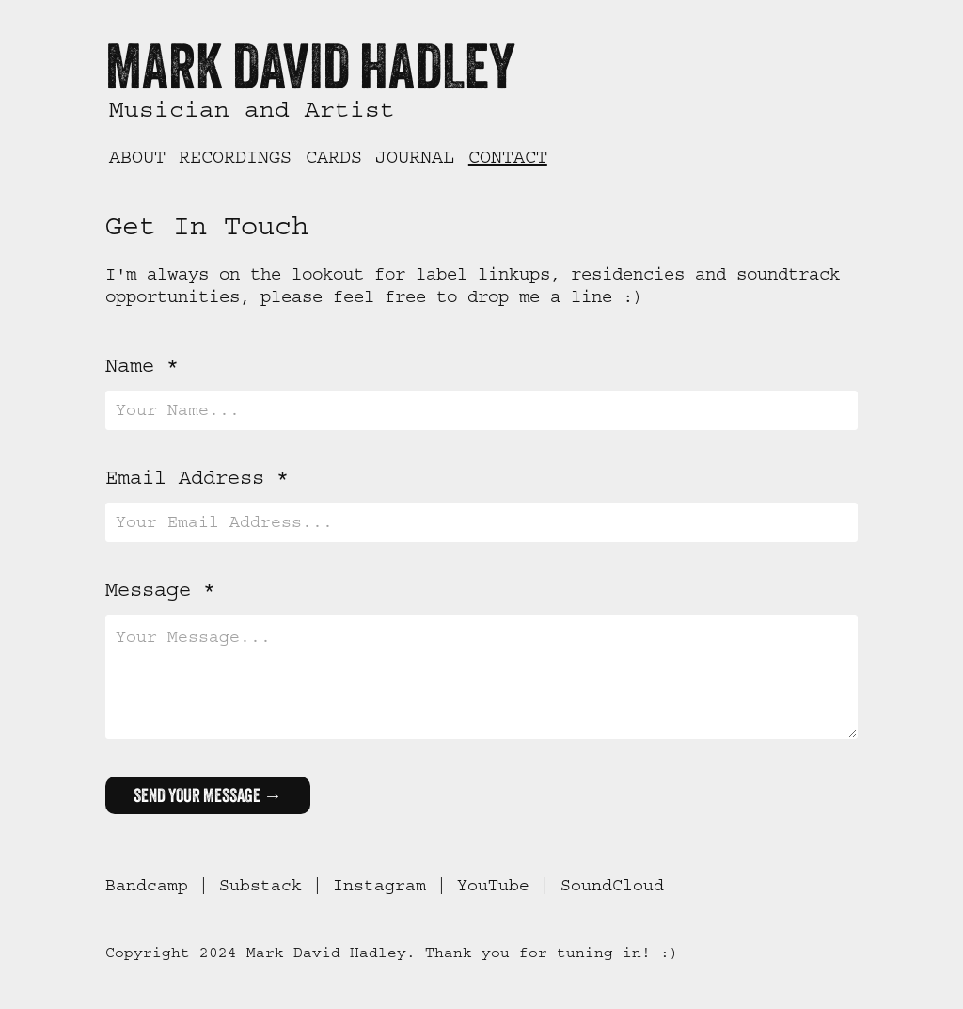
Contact (507, 157)
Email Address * (197, 478)
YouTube (493, 885)
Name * (142, 366)
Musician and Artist (252, 109)
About (137, 157)
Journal (414, 157)
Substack (260, 885)
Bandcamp (146, 885)
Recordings (235, 157)
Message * (160, 590)
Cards (334, 157)
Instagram (379, 885)
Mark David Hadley (310, 65)
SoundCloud (612, 885)
